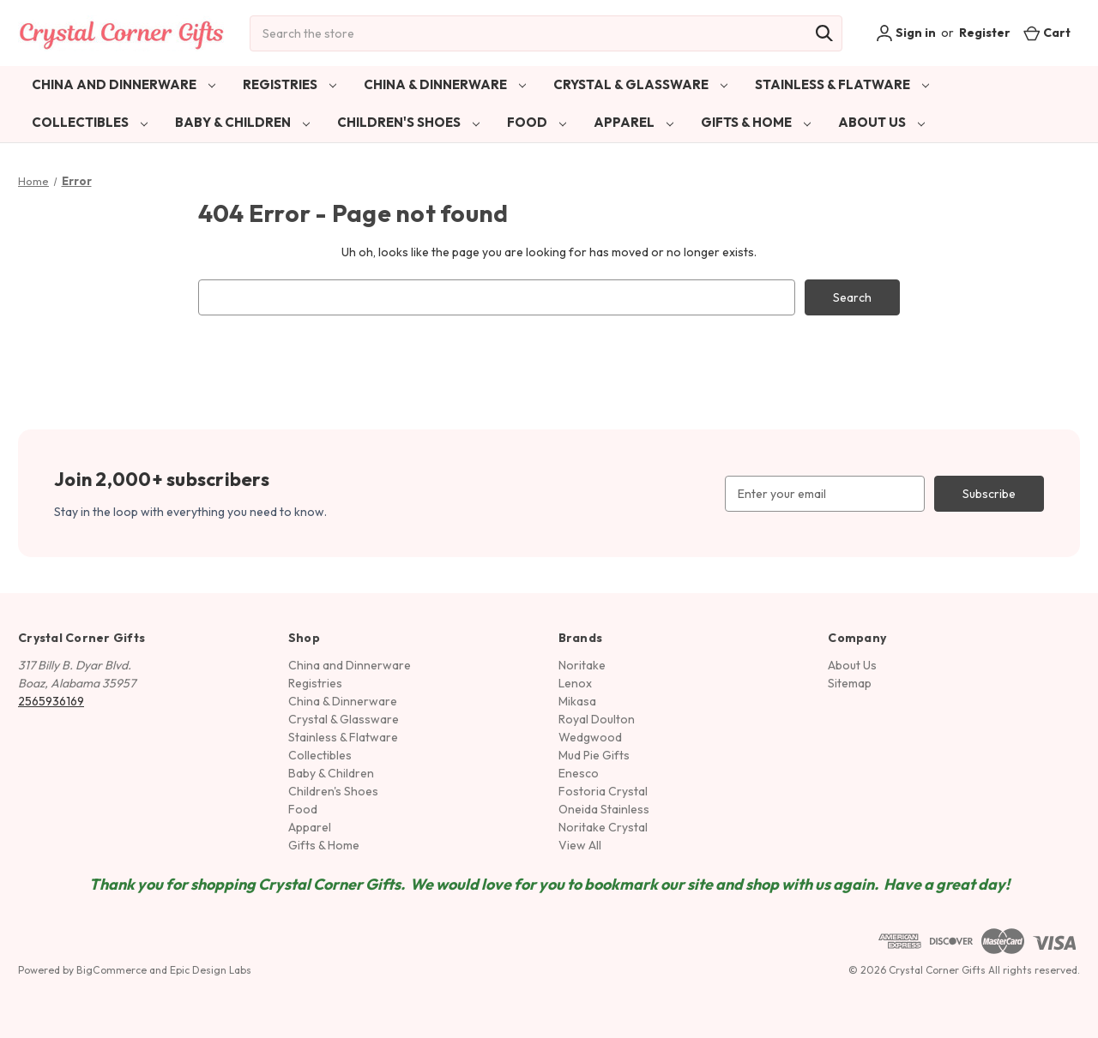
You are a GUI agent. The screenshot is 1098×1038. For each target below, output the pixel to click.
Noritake (582, 665)
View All (579, 845)
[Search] (824, 33)
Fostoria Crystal (603, 791)
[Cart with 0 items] (1047, 33)
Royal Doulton (596, 719)
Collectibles (90, 122)
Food (536, 122)
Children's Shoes (408, 122)
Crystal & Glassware (640, 84)
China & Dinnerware (445, 84)
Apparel (633, 122)
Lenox (575, 683)
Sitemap (850, 683)
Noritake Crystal (603, 827)
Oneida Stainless (603, 809)
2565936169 (51, 701)
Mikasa (577, 701)
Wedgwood (590, 737)
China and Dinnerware (123, 84)
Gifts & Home (756, 122)
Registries (289, 84)
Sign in (906, 33)
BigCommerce (111, 969)
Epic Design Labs (210, 969)
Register (985, 32)
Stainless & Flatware (842, 84)
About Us (881, 122)
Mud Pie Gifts (594, 755)
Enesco (578, 773)
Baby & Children (242, 122)
